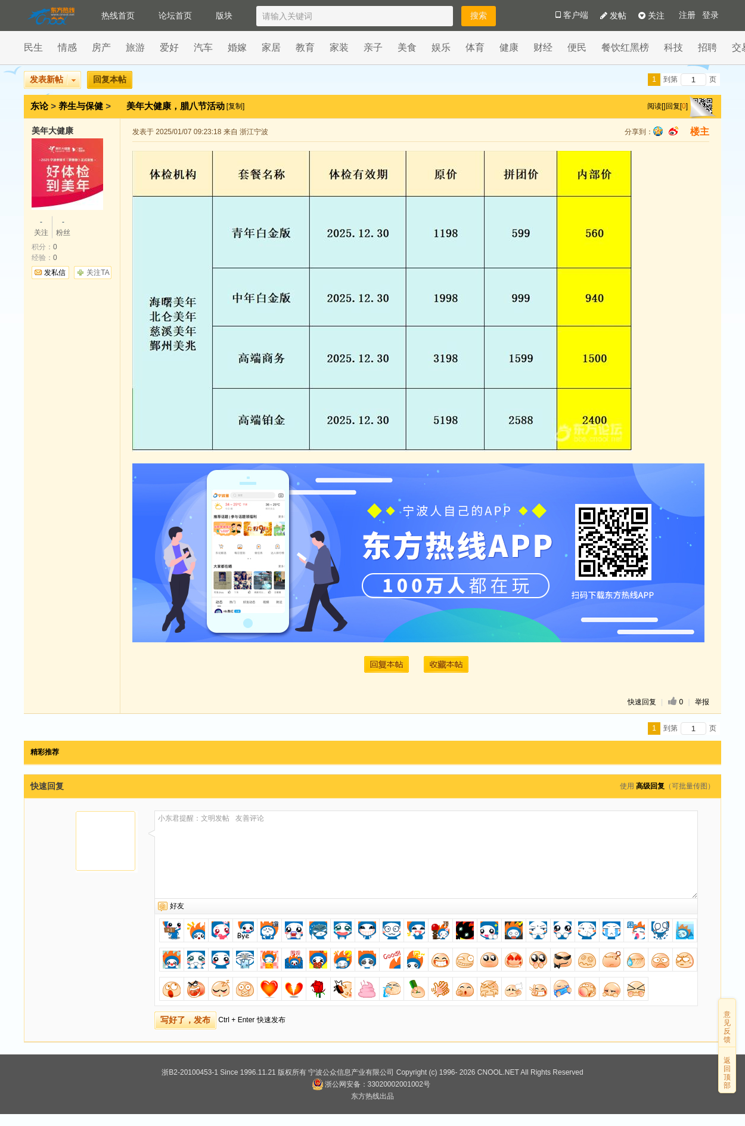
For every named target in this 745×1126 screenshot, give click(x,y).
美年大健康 (52, 130)
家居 (271, 47)
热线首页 (118, 15)
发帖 (613, 15)
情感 (67, 47)
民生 (33, 47)
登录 (710, 15)
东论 (39, 106)
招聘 (707, 47)
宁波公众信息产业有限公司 (351, 1072)
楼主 (699, 131)
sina (673, 131)
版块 (224, 15)
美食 (407, 47)
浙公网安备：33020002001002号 (371, 1084)
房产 (101, 47)
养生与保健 (80, 106)
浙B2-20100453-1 (190, 1072)
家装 (339, 47)
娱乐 (441, 47)
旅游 (135, 47)
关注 (651, 15)
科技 (673, 47)
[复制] (235, 106)
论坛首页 (175, 15)
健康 (509, 47)
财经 (542, 47)
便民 (576, 47)
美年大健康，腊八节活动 (176, 106)
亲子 (373, 47)
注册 (687, 15)
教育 (305, 47)
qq (658, 131)
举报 (702, 702)
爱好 (169, 47)
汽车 (203, 47)
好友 (177, 906)
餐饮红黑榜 (625, 47)
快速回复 (642, 702)
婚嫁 (237, 47)
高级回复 (650, 786)
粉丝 (63, 226)
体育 (475, 47)
